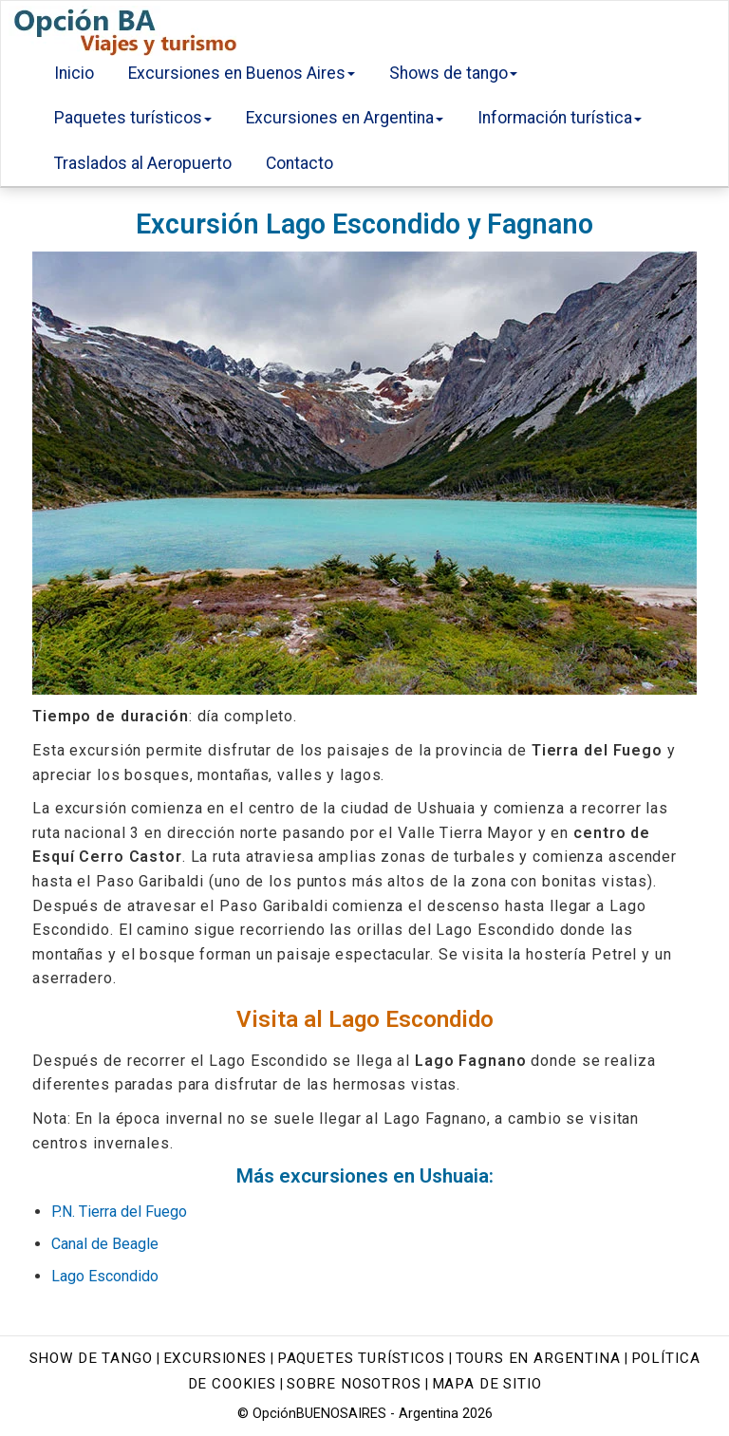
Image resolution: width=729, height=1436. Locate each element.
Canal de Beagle (105, 1244)
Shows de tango (453, 73)
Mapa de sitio (487, 1383)
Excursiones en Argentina (344, 117)
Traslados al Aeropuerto (143, 163)
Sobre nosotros (354, 1383)
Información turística (559, 117)
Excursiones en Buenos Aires (241, 73)
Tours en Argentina (538, 1358)
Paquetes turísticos (133, 117)
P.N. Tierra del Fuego (119, 1212)
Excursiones (215, 1358)
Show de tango (91, 1358)
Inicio (74, 73)
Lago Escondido (105, 1276)
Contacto (299, 163)
